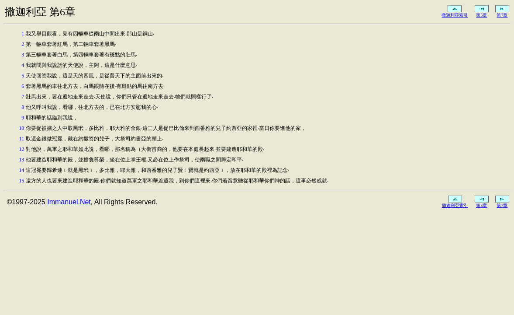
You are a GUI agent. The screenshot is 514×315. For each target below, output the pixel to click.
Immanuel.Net (69, 202)
